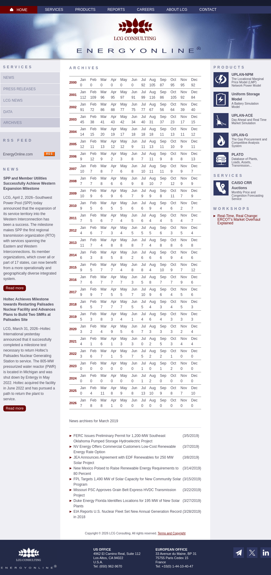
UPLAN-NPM (242, 74)
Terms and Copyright (171, 533)
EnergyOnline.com (18, 154)
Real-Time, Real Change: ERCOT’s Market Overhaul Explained (238, 219)
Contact (207, 10)
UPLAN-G (240, 135)
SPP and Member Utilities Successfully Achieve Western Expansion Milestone (29, 183)
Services (54, 10)
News (8, 77)
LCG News (13, 100)
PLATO (238, 154)
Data (7, 112)
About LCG (177, 10)
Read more (14, 288)
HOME (18, 10)
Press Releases (19, 89)
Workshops (231, 209)
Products (85, 10)
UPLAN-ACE (242, 115)
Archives (12, 123)
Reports (116, 10)
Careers (145, 10)
